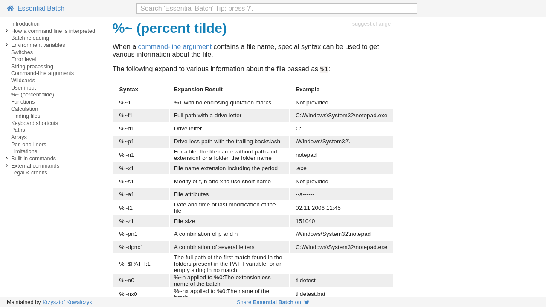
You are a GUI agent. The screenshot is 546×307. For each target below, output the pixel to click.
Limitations (24, 151)
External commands (35, 165)
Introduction (25, 23)
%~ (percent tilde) (32, 94)
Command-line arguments (42, 73)
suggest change (371, 23)
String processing (32, 66)
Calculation (24, 109)
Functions (23, 101)
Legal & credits (29, 172)
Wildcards (23, 80)
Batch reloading (30, 38)
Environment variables (38, 45)
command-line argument (175, 46)
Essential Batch (35, 8)
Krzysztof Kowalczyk (67, 302)
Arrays (19, 137)
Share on (273, 302)
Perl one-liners (28, 144)
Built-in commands (33, 158)
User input (23, 87)
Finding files (25, 116)
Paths (18, 130)
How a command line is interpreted (53, 31)
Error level (23, 59)
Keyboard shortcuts (34, 123)
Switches (22, 52)
